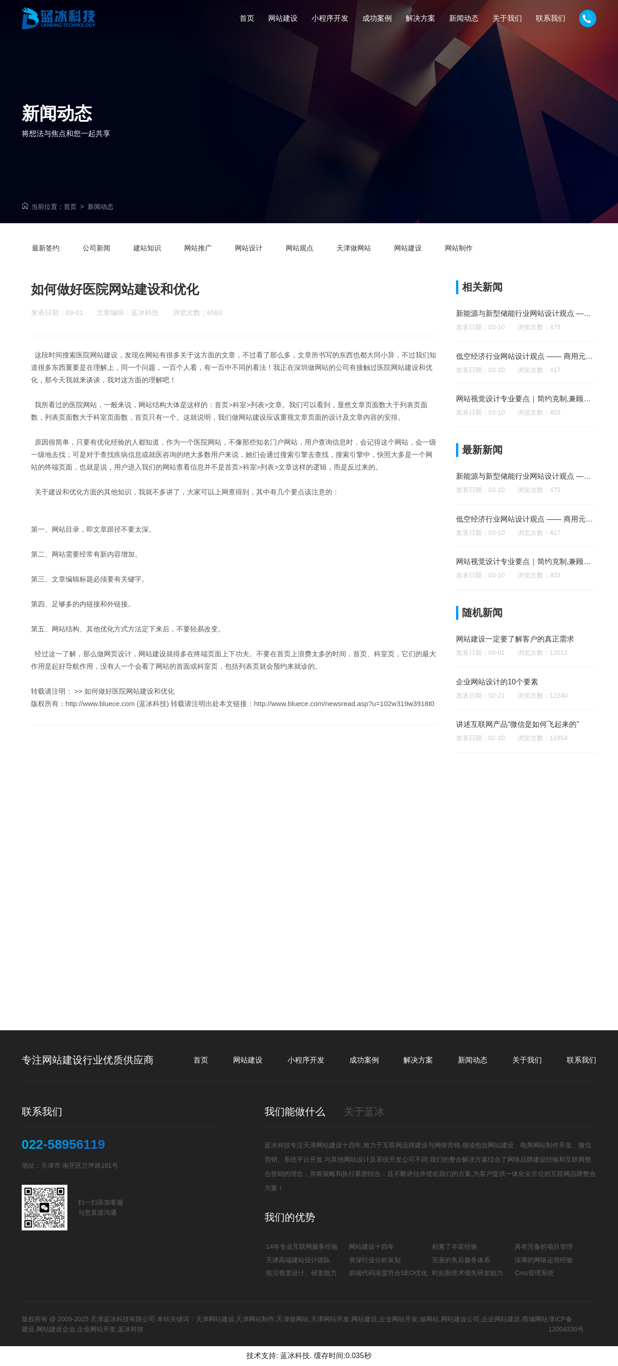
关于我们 (527, 1060)
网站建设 (248, 1060)
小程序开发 (306, 1060)
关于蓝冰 (364, 1111)
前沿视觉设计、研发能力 (301, 1273)
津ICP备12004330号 (565, 1324)
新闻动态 (101, 206)
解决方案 (418, 1060)
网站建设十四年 (371, 1246)
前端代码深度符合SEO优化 (388, 1273)
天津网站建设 (322, 1145)
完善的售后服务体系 (461, 1260)
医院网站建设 (97, 376)
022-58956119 (63, 1144)
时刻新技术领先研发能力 (467, 1273)
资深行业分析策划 (375, 1260)
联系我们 (581, 1060)
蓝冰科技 (295, 1356)
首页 (70, 206)
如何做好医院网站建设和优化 (129, 713)
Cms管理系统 (534, 1273)
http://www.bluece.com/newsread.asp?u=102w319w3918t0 (344, 725)
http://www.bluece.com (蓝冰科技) (117, 725)
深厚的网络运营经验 (544, 1260)
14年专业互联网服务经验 (302, 1246)
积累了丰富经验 (454, 1246)
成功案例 (364, 1060)
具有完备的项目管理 (544, 1246)
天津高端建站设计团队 (298, 1260)
